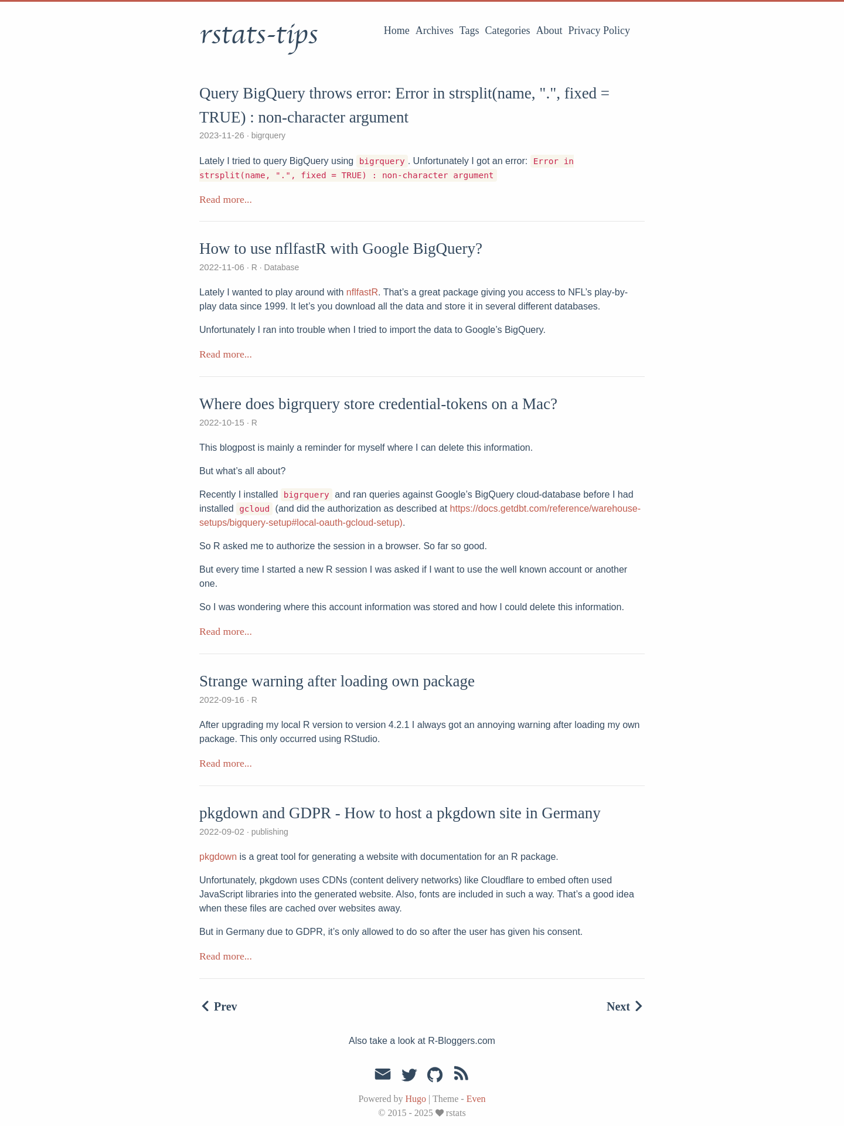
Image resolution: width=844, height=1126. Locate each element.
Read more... (225, 199)
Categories (507, 30)
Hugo (415, 1099)
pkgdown (218, 857)
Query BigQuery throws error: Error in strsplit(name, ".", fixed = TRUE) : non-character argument (404, 105)
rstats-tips (258, 35)
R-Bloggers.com (461, 1041)
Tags (469, 30)
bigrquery (267, 135)
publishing (268, 831)
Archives (435, 30)
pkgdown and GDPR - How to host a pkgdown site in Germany (400, 813)
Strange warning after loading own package (337, 681)
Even (476, 1099)
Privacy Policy (600, 30)
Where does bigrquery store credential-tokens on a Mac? (378, 404)
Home (397, 30)
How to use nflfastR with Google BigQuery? (340, 248)
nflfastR (362, 292)
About (549, 30)
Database (281, 267)
